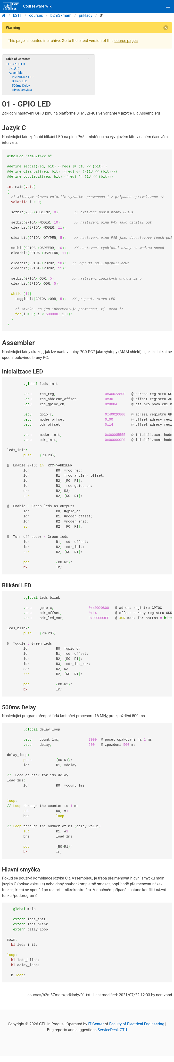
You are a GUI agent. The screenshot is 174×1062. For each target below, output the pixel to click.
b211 (17, 15)
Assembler (16, 73)
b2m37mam (61, 15)
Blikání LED (19, 81)
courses (36, 15)
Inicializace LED (22, 77)
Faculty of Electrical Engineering (136, 1024)
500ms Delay (21, 85)
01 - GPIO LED (15, 64)
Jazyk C (14, 68)
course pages (126, 40)
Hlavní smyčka (22, 90)
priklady (85, 15)
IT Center (96, 1024)
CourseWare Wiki (27, 6)
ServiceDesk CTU (112, 1030)
